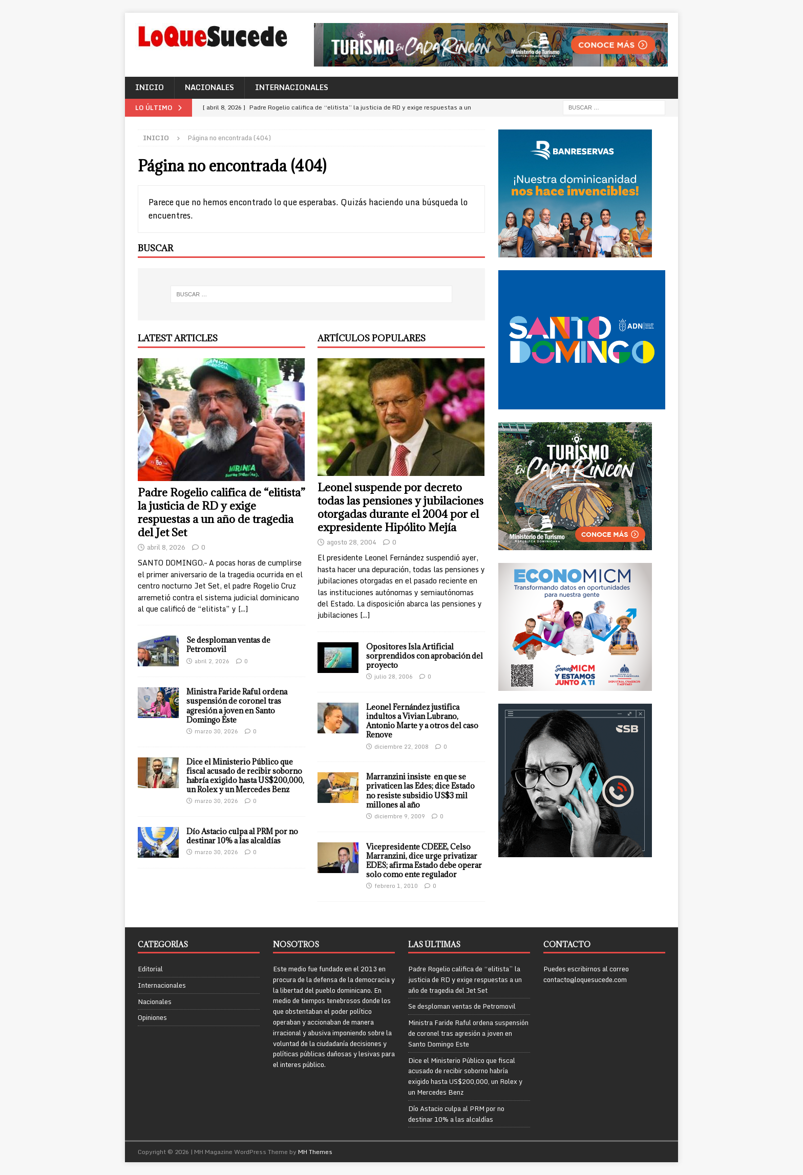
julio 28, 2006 (393, 676)
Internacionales (291, 87)
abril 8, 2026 (166, 547)
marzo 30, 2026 (216, 731)
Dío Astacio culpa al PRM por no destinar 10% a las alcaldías (242, 835)
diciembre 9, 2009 (399, 816)
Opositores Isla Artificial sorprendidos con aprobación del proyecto (424, 656)
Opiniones (152, 1017)
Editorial (150, 969)
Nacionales (209, 87)
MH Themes (315, 1152)
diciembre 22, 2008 (401, 746)
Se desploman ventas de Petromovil (228, 644)
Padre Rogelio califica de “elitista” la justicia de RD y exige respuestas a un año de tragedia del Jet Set (221, 512)
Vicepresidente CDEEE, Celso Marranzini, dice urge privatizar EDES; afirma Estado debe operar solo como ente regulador (424, 861)
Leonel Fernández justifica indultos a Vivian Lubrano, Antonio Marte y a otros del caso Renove (422, 721)
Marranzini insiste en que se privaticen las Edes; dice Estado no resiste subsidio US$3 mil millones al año (420, 791)
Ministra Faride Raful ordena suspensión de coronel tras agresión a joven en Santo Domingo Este (236, 706)
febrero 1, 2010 (396, 885)
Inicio (149, 87)
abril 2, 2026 (212, 661)
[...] (243, 609)
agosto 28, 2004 (351, 542)
